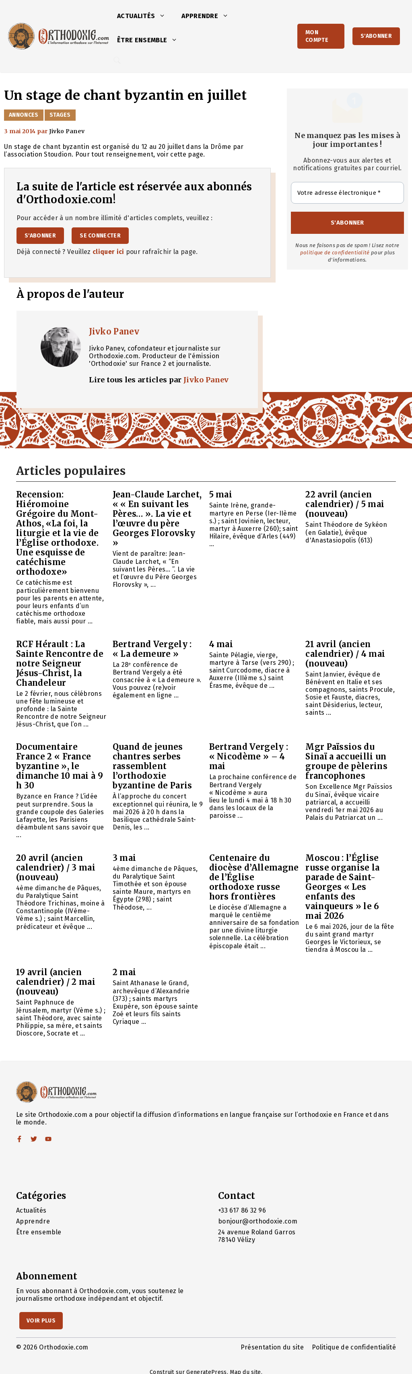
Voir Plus (41, 1320)
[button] (164, 16)
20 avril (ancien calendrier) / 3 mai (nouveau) (55, 867)
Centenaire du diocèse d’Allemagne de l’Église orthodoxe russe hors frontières (254, 877)
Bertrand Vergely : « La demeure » (152, 649)
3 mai (124, 858)
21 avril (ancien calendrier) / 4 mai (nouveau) (345, 653)
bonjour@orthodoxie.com (257, 1221)
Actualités (145, 16)
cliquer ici (108, 252)
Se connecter (100, 235)
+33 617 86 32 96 (242, 1210)
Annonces (24, 114)
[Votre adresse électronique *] (347, 193)
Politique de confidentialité (354, 1347)
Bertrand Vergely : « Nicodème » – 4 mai (248, 756)
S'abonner (376, 36)
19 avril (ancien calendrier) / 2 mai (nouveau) (55, 981)
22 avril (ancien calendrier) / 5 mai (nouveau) (344, 504)
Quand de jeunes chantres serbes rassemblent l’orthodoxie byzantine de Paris (152, 766)
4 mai (221, 644)
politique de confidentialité (335, 253)
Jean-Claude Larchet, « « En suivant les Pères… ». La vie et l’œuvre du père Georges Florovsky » (157, 518)
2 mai (124, 972)
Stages (60, 114)
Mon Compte (316, 36)
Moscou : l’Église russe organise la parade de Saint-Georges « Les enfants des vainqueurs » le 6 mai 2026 (342, 887)
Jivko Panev (114, 331)
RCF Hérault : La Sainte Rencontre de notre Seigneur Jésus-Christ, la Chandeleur (59, 663)
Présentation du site (272, 1347)
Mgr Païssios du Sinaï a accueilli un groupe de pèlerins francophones (346, 761)
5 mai (221, 494)
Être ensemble (151, 40)
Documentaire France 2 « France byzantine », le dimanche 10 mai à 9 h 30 (59, 766)
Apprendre (209, 16)
